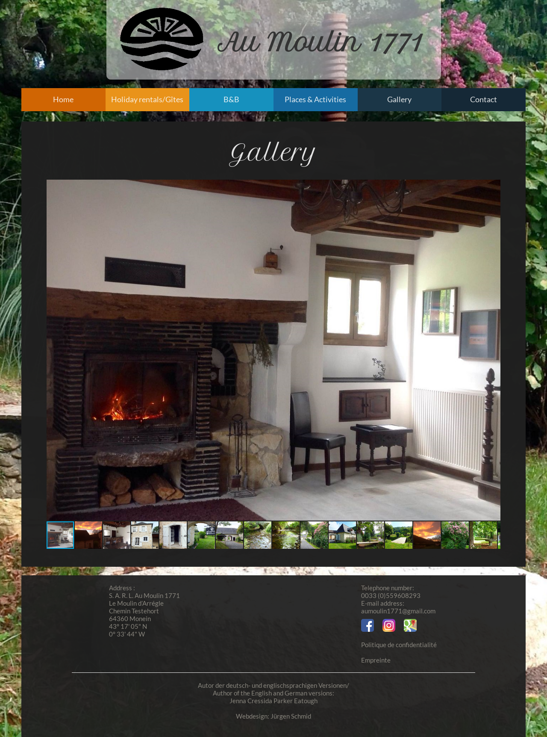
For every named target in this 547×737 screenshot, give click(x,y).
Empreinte (376, 660)
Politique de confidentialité (399, 644)
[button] (493, 350)
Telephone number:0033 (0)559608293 (391, 591)
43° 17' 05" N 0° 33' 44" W (128, 630)
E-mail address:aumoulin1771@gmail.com (398, 607)
